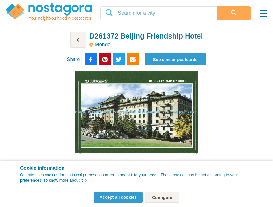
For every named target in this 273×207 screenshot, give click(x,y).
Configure (162, 197)
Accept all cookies (118, 197)
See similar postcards (175, 59)
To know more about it (65, 180)
